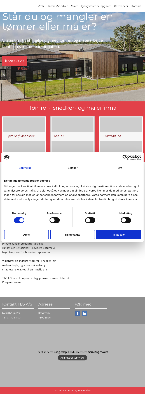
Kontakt (136, 6)
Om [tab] (120, 167)
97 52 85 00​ (13, 317)
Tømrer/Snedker (58, 6)
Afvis (26, 234)
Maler (74, 6)
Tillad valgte (72, 234)
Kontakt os (14, 61)
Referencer (121, 6)
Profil (41, 6)
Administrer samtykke (72, 357)
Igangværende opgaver (96, 6)
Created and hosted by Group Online (72, 390)
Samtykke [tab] (25, 167)
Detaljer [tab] (72, 167)
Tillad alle (118, 234)
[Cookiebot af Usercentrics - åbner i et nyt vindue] (125, 157)
